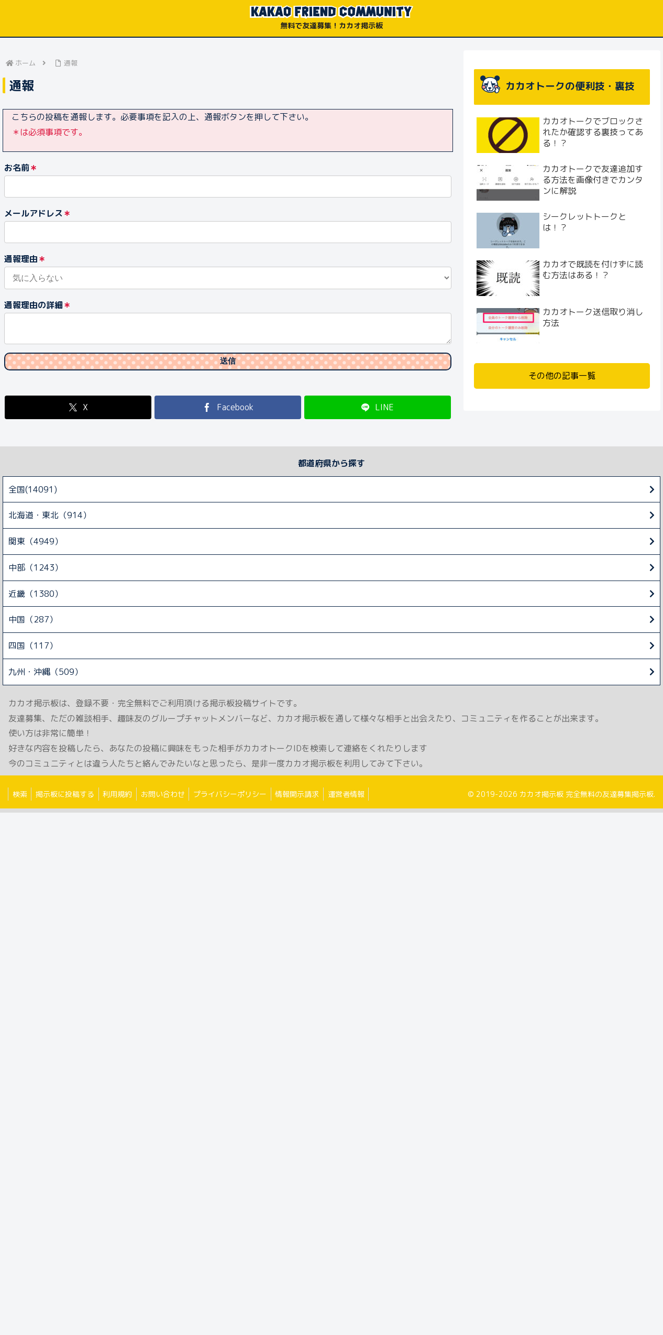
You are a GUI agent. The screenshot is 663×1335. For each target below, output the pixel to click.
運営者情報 (362, 798)
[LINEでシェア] (377, 411)
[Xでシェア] (78, 411)
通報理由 (25, 259)
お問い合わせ (171, 798)
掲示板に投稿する (68, 798)
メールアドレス (37, 213)
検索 (21, 798)
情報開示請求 (311, 798)
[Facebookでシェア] (227, 411)
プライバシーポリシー (241, 798)
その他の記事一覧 (561, 375)
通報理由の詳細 (37, 305)
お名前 (21, 168)
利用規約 (123, 798)
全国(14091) (32, 493)
